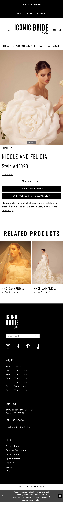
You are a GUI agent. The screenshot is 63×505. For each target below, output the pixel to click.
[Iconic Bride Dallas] (32, 30)
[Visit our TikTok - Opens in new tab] (38, 349)
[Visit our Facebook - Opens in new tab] (18, 349)
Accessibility (12, 457)
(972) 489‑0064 (15, 423)
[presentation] (15, 265)
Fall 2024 (53, 46)
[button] (3, 30)
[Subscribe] (39, 339)
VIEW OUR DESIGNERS (31, 4)
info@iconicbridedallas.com (20, 430)
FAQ (8, 474)
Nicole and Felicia (29, 46)
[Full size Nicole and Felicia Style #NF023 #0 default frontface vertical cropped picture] (31, 97)
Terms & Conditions (16, 453)
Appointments (13, 461)
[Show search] (60, 30)
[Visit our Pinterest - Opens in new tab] (28, 349)
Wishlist (10, 465)
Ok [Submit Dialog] (60, 499)
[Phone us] (9, 30)
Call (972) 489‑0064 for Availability (31, 198)
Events (9, 470)
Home (7, 46)
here (39, 503)
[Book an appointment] (31, 13)
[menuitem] (3, 30)
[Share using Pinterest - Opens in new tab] (11, 148)
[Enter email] (24, 339)
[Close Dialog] (3, 499)
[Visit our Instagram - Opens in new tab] (8, 349)
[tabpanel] (31, 97)
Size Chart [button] (8, 175)
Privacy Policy (13, 449)
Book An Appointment (31, 190)
